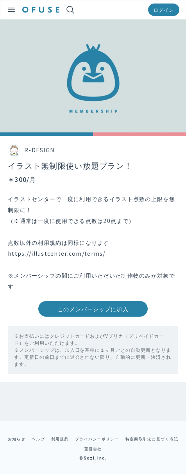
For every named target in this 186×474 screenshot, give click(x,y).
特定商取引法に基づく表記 (151, 439)
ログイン (164, 9)
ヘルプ (38, 439)
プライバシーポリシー (97, 439)
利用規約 (60, 439)
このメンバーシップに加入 (92, 309)
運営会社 (93, 448)
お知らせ (16, 439)
